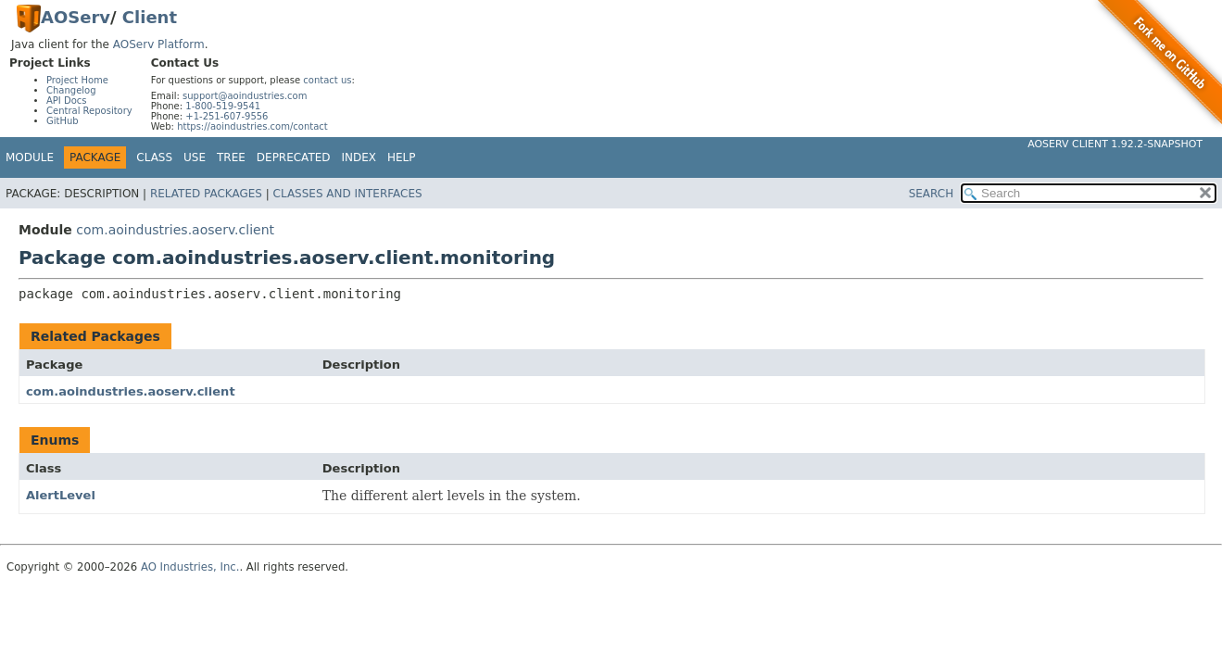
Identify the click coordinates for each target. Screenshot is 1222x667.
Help (401, 157)
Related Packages (206, 193)
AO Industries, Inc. (190, 566)
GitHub (62, 121)
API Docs (66, 100)
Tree (231, 157)
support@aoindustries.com (245, 96)
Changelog (71, 90)
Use (194, 157)
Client (149, 17)
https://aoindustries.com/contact (252, 126)
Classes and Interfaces (347, 193)
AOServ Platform (159, 44)
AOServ (75, 17)
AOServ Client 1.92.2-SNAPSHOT (1115, 144)
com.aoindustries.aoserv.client (175, 229)
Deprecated (294, 157)
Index (359, 157)
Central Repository (89, 111)
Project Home (77, 80)
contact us (327, 80)
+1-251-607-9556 (226, 116)
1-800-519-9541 (222, 106)
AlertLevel (60, 495)
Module (30, 157)
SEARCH (931, 193)
